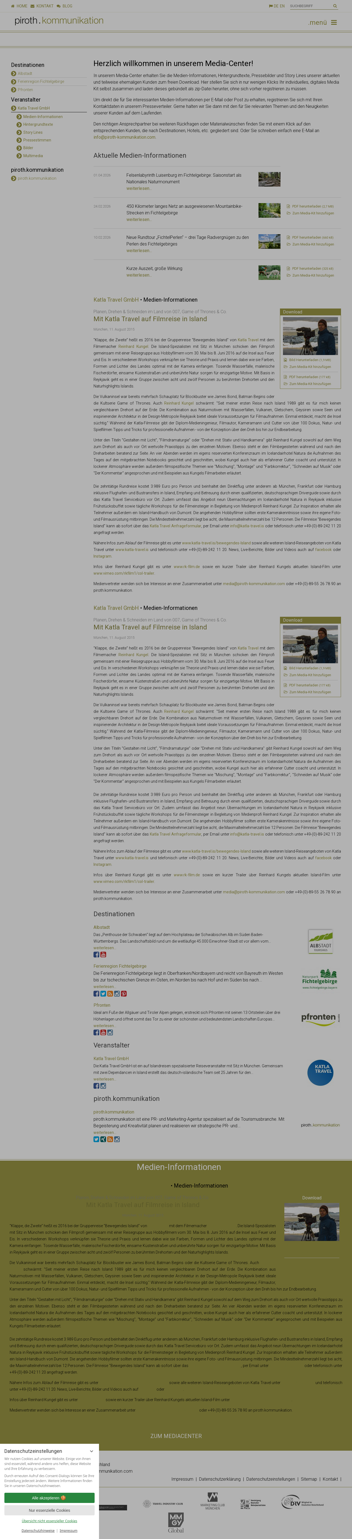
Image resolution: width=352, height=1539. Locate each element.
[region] (49, 1472)
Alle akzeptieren (49, 1498)
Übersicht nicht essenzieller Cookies (49, 1521)
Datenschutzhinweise (38, 1530)
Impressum (68, 1530)
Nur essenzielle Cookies (49, 1510)
